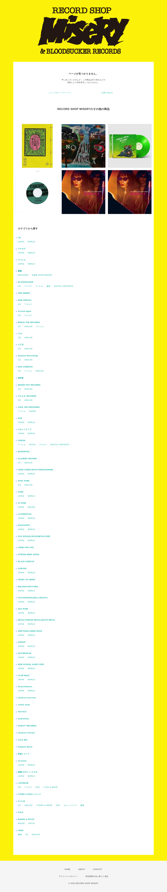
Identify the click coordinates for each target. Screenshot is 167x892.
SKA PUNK (23, 609)
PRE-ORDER (24, 293)
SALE (20, 812)
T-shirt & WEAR (50, 787)
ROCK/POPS (24, 525)
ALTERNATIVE (25, 514)
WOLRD (31, 507)
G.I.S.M (21, 801)
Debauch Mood (25, 747)
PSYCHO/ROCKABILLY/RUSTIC (33, 598)
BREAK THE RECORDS (29, 322)
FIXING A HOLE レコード (29, 794)
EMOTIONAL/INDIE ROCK (30, 631)
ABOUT (81, 869)
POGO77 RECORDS (27, 726)
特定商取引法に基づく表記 (97, 876)
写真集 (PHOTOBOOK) (42, 275)
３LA (20, 334)
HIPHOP (22, 642)
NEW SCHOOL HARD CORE (31, 664)
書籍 (20, 271)
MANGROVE (24, 452)
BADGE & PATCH (26, 819)
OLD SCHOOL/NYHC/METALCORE (34, 536)
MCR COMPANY (25, 367)
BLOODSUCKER (25, 282)
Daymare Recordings (28, 356)
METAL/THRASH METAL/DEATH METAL (36, 620)
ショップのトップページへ (59, 93)
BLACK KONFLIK (26, 562)
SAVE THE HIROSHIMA (29, 407)
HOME (67, 869)
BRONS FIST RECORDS (29, 385)
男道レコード (23, 754)
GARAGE (22, 569)
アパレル (22, 260)
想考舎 (21, 378)
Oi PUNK (22, 503)
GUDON (21, 440)
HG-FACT (22, 712)
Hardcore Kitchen (26, 733)
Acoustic (22, 761)
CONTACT (97, 869)
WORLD (31, 242)
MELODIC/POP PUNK (28, 587)
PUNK (21, 492)
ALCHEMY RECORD (27, 459)
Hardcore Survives (27, 698)
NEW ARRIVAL (25, 300)
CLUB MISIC (24, 676)
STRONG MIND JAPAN (28, 554)
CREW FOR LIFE (26, 547)
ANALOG (28, 326)
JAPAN (21, 242)
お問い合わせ (107, 93)
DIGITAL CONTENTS (63, 286)
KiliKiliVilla (23, 719)
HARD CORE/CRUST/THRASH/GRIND (35, 470)
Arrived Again (24, 311)
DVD (20, 418)
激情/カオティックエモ (28, 772)
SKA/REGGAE (24, 653)
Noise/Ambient (25, 687)
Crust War (23, 740)
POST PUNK (24, 481)
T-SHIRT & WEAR (44, 805)
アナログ (22, 249)
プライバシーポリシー (68, 876)
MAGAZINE (23, 275)
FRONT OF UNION (26, 580)
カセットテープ (24, 429)
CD (19, 238)
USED (20, 830)
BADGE (32, 411)
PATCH (32, 445)
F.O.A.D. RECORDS (27, 396)
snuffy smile (24, 705)
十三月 (21, 345)
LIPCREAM (23, 783)
